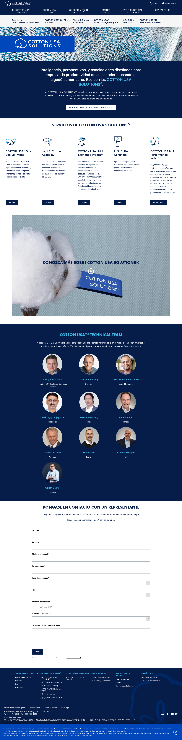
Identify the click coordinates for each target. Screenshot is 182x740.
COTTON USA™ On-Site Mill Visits (56, 21)
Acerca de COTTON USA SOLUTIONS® (25, 21)
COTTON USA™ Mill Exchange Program (106, 21)
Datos (17, 684)
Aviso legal (65, 708)
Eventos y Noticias (122, 679)
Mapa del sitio (35, 708)
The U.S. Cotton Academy (81, 21)
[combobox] (35, 607)
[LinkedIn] (161, 714)
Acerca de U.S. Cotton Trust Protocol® (75, 678)
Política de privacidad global (15, 708)
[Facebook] (166, 714)
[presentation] (49, 641)
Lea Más (11, 202)
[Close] (175, 732)
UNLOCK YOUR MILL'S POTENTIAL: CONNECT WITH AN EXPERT (91, 107)
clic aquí (64, 731)
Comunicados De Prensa (124, 686)
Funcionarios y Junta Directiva (101, 681)
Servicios (18, 681)
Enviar (37, 652)
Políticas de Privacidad (74, 658)
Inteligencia (19, 687)
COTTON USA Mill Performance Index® (150, 21)
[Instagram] (176, 714)
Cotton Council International (100, 677)
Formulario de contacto (149, 677)
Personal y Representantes (150, 681)
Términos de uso (50, 708)
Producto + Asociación (23, 677)
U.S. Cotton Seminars (128, 21)
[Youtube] (171, 714)
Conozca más (158, 202)
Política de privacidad (122, 731)
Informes (119, 682)
